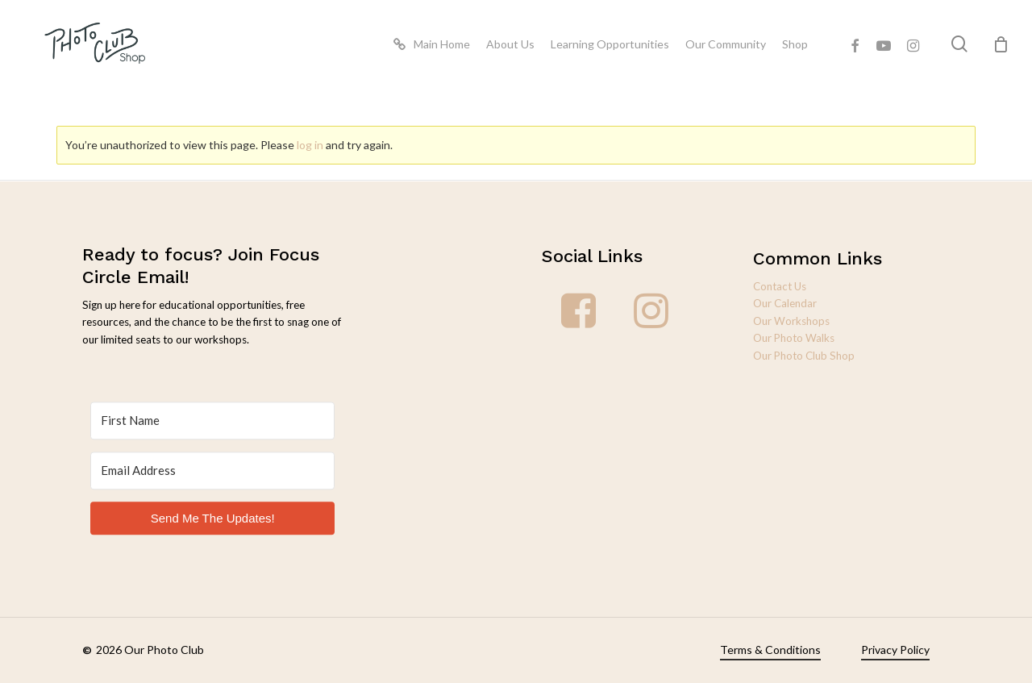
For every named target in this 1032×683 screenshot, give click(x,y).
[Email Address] (212, 478)
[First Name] (212, 428)
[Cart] (1000, 47)
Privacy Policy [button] (895, 649)
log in (310, 145)
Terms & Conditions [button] (770, 649)
